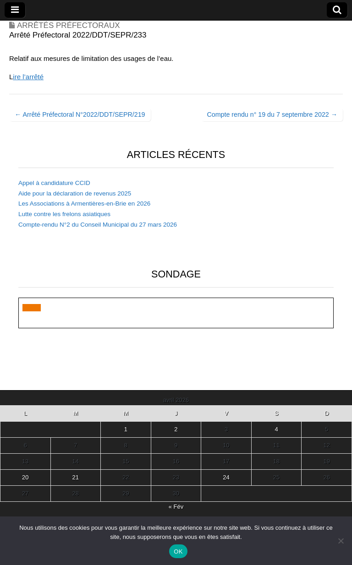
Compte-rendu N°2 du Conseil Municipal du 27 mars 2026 (97, 224)
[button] (31, 308)
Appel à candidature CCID (54, 182)
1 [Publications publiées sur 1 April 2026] (125, 429)
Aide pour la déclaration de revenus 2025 (74, 193)
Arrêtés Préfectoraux (68, 25)
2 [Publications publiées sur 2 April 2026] (175, 429)
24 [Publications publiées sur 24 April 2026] (226, 477)
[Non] (340, 540)
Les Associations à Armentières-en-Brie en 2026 (84, 203)
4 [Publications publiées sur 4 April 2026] (276, 429)
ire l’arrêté (28, 77)
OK (178, 551)
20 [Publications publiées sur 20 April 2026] (25, 477)
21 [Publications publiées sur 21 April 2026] (75, 477)
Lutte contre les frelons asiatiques (64, 214)
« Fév (176, 506)
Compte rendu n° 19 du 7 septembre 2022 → (272, 114)
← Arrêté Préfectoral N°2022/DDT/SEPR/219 (80, 114)
